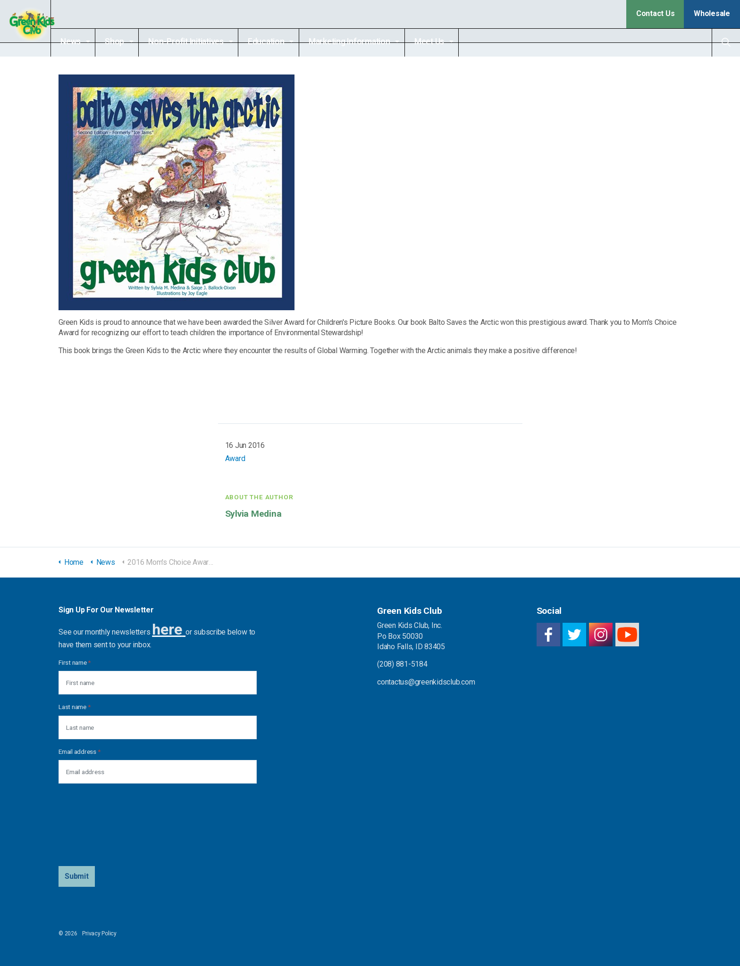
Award (235, 458)
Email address (79, 751)
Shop (131, 41)
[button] (77, 876)
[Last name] (158, 727)
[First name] (158, 682)
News (87, 41)
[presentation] (97, 825)
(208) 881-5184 (402, 664)
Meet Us (446, 41)
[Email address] (158, 772)
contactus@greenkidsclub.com (426, 681)
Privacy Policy (99, 933)
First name (75, 662)
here (167, 629)
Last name (74, 706)
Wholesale (712, 13)
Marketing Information (366, 41)
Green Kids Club (33, 28)
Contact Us (655, 13)
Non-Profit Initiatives (202, 41)
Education (282, 41)
